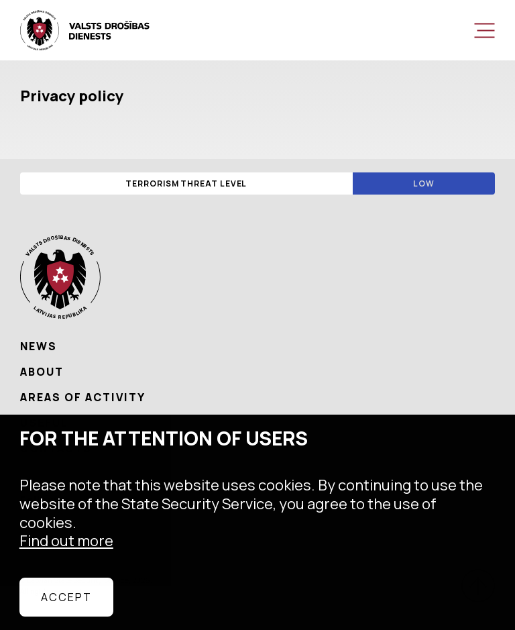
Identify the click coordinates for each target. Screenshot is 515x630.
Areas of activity (83, 397)
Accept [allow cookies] (66, 597)
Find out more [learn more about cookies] (66, 541)
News (38, 346)
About (42, 371)
